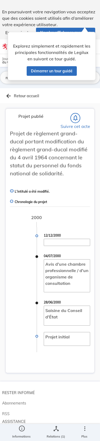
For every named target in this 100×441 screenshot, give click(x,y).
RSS (6, 413)
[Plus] (84, 432)
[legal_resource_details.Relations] (56, 432)
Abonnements (14, 403)
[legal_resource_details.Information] (21, 432)
